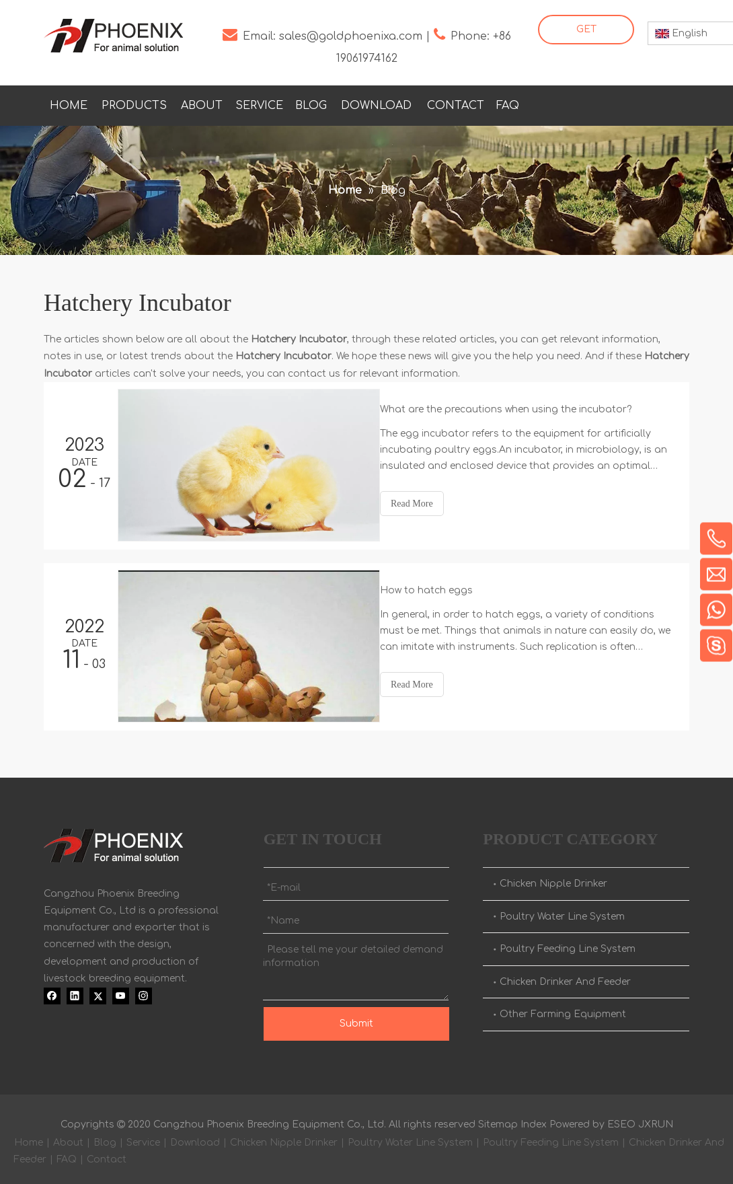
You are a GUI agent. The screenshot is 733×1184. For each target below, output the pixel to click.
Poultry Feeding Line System (567, 945)
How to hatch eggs (438, 588)
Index (533, 1120)
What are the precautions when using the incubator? (518, 409)
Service (143, 1139)
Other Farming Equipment (563, 1010)
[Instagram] (675, 103)
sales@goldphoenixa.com (350, 36)
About (68, 1139)
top (705, 1126)
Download (195, 1139)
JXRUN (655, 1120)
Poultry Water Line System (562, 913)
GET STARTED (586, 34)
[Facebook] (565, 103)
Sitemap (498, 1120)
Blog (104, 1139)
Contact (106, 1155)
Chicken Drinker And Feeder (565, 978)
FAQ (66, 1155)
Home (28, 1139)
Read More (424, 503)
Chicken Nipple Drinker (553, 880)
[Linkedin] (592, 103)
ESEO (621, 1120)
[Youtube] (647, 103)
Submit (356, 1019)
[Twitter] (620, 103)
